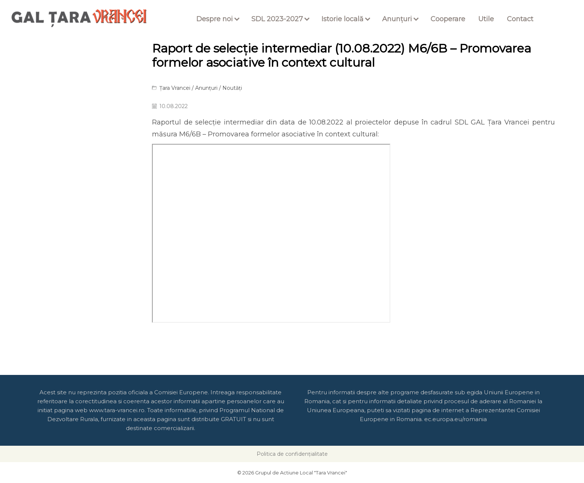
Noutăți (232, 88)
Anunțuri (397, 19)
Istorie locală (342, 19)
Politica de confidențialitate (292, 454)
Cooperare (448, 19)
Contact (520, 19)
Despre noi (214, 19)
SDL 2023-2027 (277, 19)
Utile (486, 19)
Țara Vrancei (174, 88)
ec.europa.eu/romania (455, 419)
